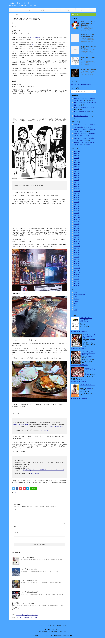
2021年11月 (77, 151)
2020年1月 (76, 186)
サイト (16, 538)
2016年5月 (76, 283)
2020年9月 (76, 169)
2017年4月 (76, 259)
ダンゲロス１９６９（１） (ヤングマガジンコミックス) (88, 353)
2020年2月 (76, 184)
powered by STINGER (67, 635)
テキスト (69, 10)
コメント (16, 509)
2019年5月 (76, 204)
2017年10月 (77, 246)
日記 (29, 10)
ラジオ (75, 303)
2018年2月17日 (44, 430)
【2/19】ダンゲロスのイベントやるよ (26, 617)
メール (16, 532)
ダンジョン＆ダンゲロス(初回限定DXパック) (89, 336)
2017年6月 (76, 255)
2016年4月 (76, 285)
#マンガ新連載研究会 (41, 470)
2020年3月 (76, 182)
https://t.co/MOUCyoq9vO (56, 426)
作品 (56, 10)
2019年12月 (77, 189)
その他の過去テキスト (79, 294)
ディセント (76, 299)
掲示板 (82, 10)
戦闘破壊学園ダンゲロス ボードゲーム (90, 369)
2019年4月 (76, 206)
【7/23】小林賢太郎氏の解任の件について (88, 47)
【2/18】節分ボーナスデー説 (81, 111)
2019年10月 (77, 193)
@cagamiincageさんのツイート (81, 84)
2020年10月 (77, 167)
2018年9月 (76, 222)
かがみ (16, 10)
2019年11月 (77, 191)
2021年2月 (76, 158)
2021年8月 (76, 153)
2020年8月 (76, 171)
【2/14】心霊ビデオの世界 (88, 69)
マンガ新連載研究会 (35, 37)
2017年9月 (76, 248)
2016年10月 (77, 272)
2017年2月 (76, 263)
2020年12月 (77, 162)
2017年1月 (76, 266)
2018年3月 (76, 235)
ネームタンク (34, 44)
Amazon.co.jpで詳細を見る (79, 331)
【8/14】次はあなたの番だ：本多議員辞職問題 (87, 35)
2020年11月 (77, 164)
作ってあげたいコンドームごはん (87, 385)
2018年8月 (76, 224)
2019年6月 (76, 202)
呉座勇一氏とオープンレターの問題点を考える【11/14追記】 (88, 23)
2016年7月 (76, 279)
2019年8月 (76, 197)
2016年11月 (77, 270)
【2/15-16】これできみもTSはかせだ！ (27, 615)
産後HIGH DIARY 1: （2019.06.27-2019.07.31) (86, 319)
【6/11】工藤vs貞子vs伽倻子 (30, 592)
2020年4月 (76, 180)
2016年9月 (76, 274)
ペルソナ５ (76, 301)
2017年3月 (76, 261)
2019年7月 (76, 200)
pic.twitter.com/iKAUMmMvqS (55, 470)
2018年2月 (76, 237)
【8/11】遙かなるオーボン (29, 569)
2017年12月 (77, 241)
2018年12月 (77, 215)
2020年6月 (76, 175)
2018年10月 (77, 219)
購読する (75, 14)
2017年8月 (76, 250)
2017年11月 (77, 244)
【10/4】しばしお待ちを (28, 603)
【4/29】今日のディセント (29, 580)
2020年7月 (76, 173)
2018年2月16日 (35, 473)
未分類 (75, 310)
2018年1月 (76, 239)
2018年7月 (76, 226)
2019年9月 (76, 195)
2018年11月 (77, 217)
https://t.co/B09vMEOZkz (20, 424)
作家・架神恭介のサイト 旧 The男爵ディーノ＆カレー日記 (52, 631)
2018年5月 (76, 230)
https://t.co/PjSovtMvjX (29, 470)
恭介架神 (87, 127)
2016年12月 (77, 268)
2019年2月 (76, 211)
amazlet (89, 323)
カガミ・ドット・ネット (19, 3)
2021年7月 (76, 156)
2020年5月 (76, 178)
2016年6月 (76, 281)
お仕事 (42, 10)
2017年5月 (76, 257)
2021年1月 (76, 160)
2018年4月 (76, 233)
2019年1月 (76, 213)
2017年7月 (76, 252)
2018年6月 (76, 228)
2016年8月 (76, 277)
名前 (15, 526)
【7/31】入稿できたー (27, 557)
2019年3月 (76, 208)
